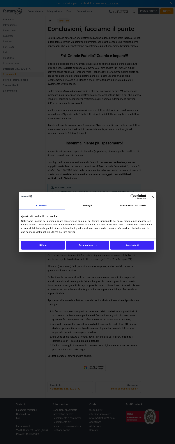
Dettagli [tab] (87, 205)
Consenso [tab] (41, 205)
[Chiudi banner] (153, 196)
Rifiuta (43, 245)
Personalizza (87, 245)
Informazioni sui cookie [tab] (133, 205)
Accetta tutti (132, 245)
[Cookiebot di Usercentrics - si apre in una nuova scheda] (132, 196)
